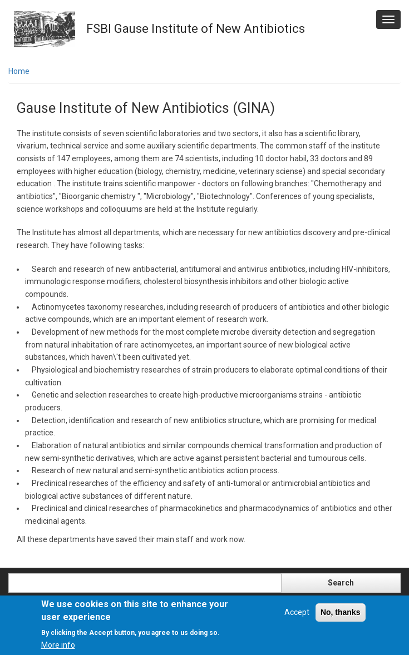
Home (18, 71)
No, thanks (341, 612)
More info (58, 645)
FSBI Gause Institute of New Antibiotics (195, 29)
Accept (296, 612)
